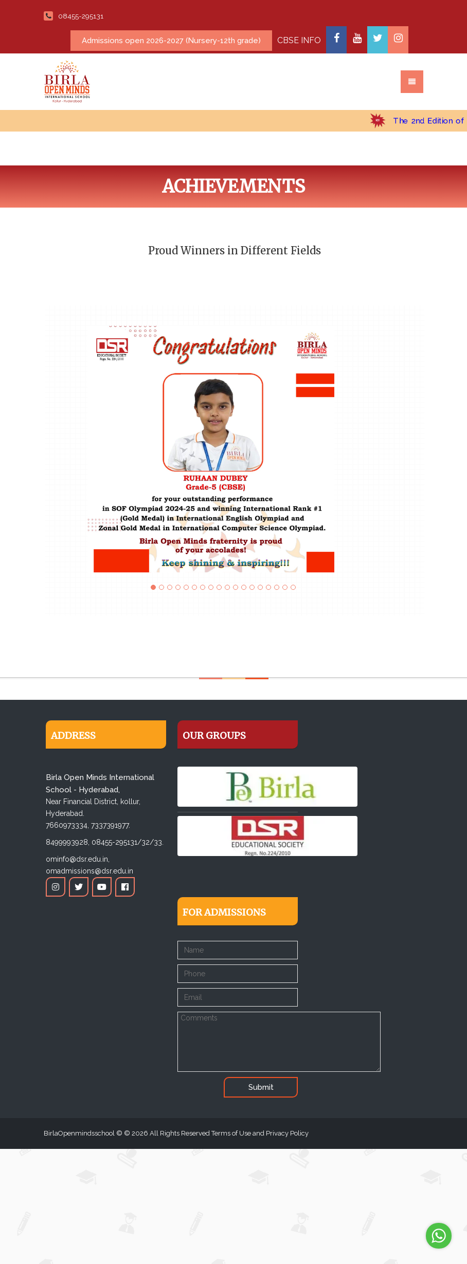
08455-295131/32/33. (128, 842)
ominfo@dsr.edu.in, (78, 859)
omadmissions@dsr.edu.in (89, 871)
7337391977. (110, 825)
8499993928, (67, 842)
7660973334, (67, 825)
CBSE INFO (299, 40)
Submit (261, 1087)
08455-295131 (73, 16)
